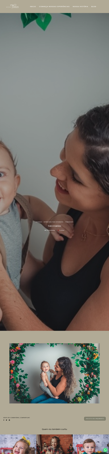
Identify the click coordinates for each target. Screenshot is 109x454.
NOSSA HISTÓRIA (80, 6)
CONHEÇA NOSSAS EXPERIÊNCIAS (54, 6)
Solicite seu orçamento (95, 418)
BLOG (93, 6)
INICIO (33, 6)
